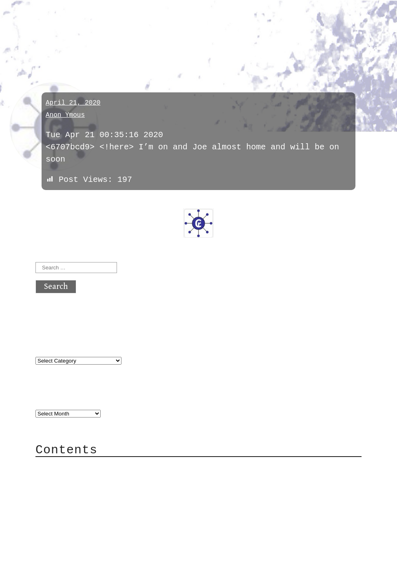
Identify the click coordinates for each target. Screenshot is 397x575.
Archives (55, 396)
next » (90, 202)
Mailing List (81, 503)
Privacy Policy (86, 515)
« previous (55, 202)
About (64, 466)
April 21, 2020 (73, 102)
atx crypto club (111, 21)
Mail (61, 491)
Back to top (62, 564)
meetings (60, 54)
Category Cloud (86, 479)
